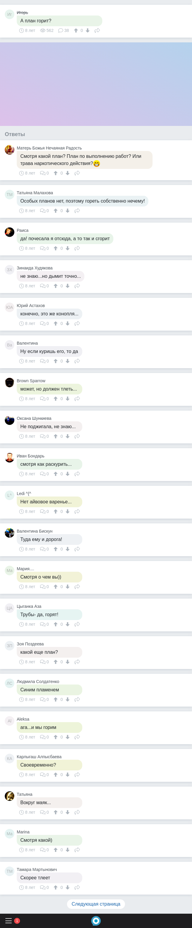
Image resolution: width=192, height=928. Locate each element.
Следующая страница (96, 904)
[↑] (77, 30)
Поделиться (97, 30)
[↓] (87, 30)
